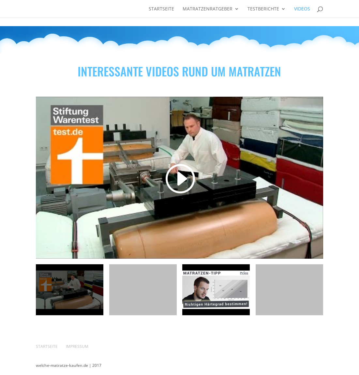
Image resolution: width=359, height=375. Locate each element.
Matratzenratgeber (207, 9)
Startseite (161, 9)
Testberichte (263, 9)
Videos (302, 9)
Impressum (77, 346)
